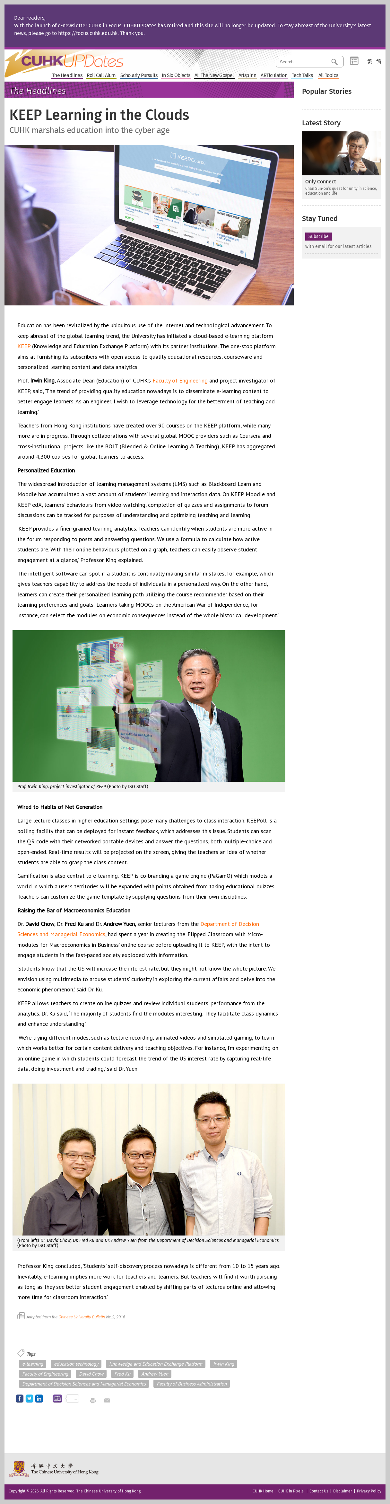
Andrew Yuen (154, 1374)
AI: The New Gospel (214, 75)
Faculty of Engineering (180, 380)
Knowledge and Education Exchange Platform (155, 1364)
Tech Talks (302, 75)
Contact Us (318, 1491)
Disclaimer (342, 1491)
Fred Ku (122, 1374)
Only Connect (320, 182)
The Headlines (67, 75)
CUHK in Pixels (291, 1491)
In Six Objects (176, 75)
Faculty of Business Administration (192, 1384)
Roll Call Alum (101, 75)
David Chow (91, 1374)
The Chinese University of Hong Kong (54, 1469)
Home (76, 59)
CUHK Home (263, 1491)
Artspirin (247, 75)
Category (354, 61)
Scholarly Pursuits (139, 75)
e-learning (32, 1364)
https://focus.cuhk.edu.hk (87, 33)
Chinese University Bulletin (91, 1317)
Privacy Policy (369, 1491)
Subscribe (318, 236)
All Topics (328, 75)
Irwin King (223, 1364)
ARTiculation (274, 75)
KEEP (23, 346)
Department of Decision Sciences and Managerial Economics (84, 1384)
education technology (76, 1364)
